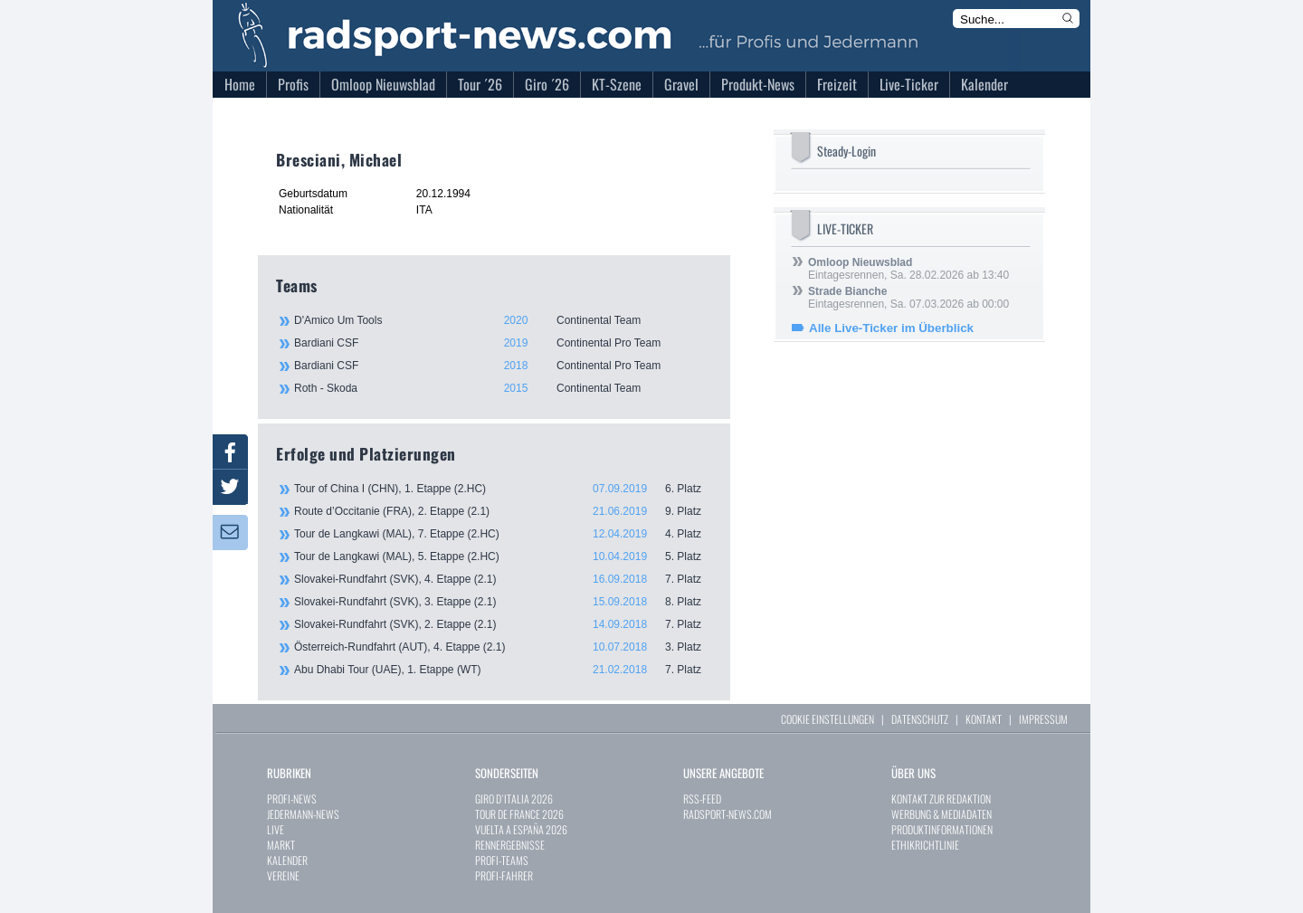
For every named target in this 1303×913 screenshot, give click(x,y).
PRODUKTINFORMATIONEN (942, 829)
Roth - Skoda (502, 388)
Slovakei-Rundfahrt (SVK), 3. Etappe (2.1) (503, 601)
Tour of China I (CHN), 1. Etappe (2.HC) (503, 488)
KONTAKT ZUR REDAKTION (941, 798)
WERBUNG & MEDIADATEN (941, 814)
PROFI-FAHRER (504, 875)
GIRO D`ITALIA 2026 (514, 798)
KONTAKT (983, 719)
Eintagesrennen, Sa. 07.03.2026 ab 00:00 (908, 297)
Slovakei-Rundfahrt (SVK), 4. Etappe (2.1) (503, 579)
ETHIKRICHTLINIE (925, 844)
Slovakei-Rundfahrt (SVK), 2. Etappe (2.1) (503, 624)
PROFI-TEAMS (501, 860)
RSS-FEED (702, 798)
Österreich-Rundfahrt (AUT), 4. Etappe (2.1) (503, 647)
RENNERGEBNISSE (510, 844)
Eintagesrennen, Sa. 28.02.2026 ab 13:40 (908, 268)
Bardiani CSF (502, 343)
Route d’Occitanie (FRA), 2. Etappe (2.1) (503, 511)
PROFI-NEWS (292, 798)
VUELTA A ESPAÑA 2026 (521, 829)
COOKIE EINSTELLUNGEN (827, 719)
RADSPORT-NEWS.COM (727, 814)
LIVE (275, 829)
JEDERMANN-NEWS (303, 814)
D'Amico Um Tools (502, 320)
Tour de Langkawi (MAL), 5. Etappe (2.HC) (503, 556)
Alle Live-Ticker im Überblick (891, 328)
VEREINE (283, 875)
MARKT (281, 844)
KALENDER (287, 860)
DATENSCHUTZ (919, 719)
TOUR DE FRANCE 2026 (519, 814)
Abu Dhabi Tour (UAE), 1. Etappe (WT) (503, 669)
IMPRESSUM (1043, 719)
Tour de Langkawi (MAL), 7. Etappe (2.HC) (503, 534)
